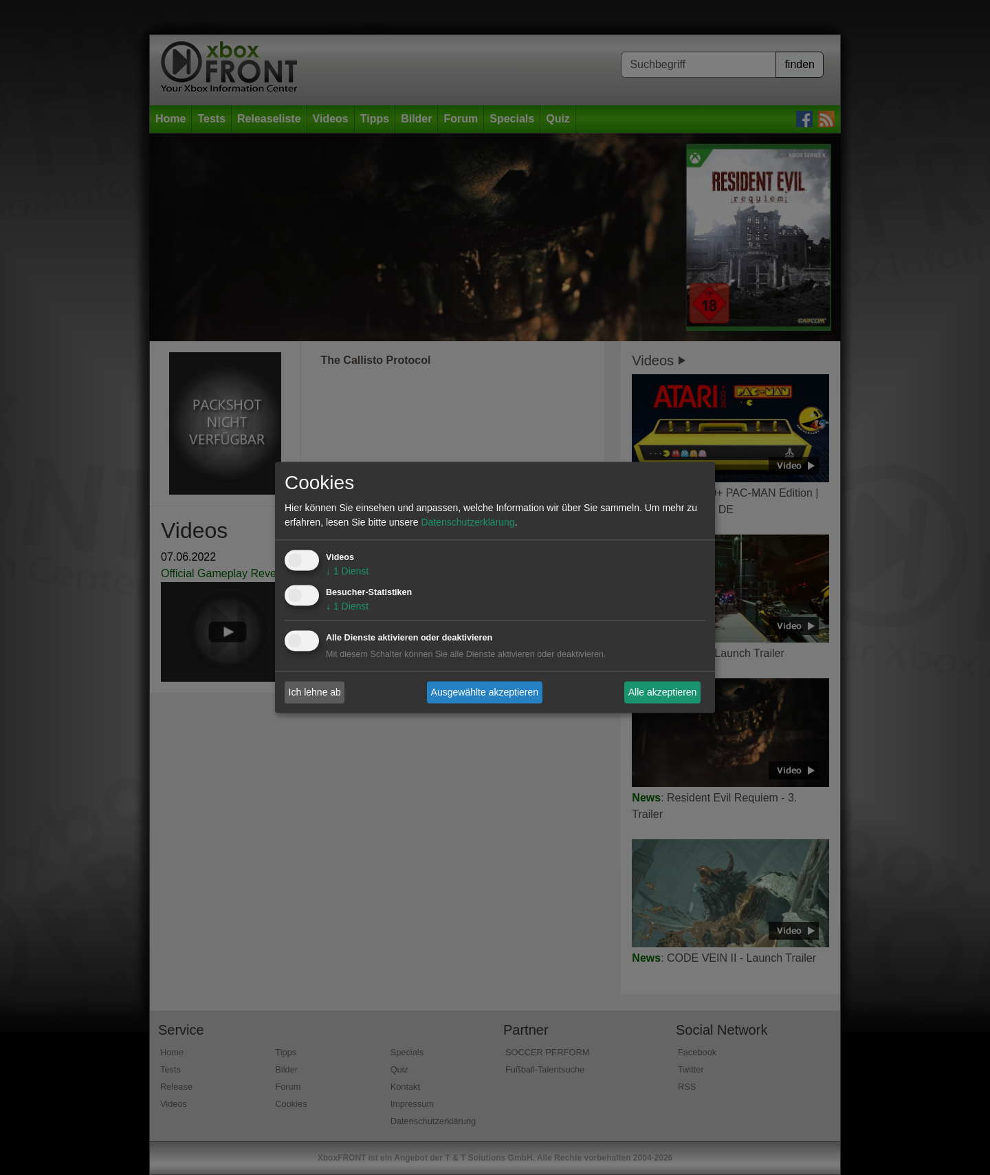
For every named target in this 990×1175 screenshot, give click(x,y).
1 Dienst (347, 571)
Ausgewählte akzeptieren (484, 692)
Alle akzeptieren (662, 692)
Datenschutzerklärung (467, 522)
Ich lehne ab (315, 692)
